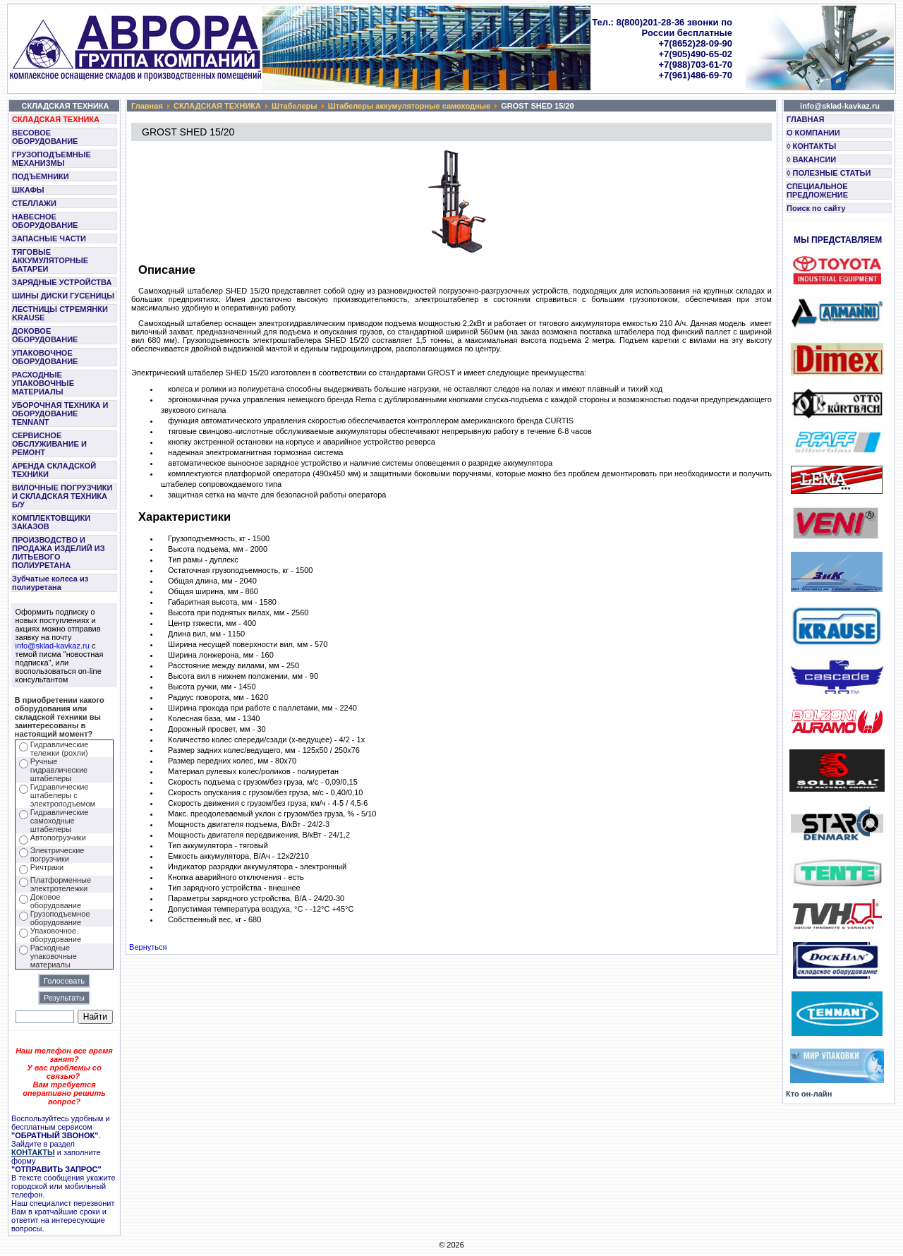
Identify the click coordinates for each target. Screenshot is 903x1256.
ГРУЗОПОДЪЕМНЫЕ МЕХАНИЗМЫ (51, 158)
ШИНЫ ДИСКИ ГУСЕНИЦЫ (63, 295)
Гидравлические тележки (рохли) (59, 748)
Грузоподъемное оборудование (60, 918)
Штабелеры (294, 106)
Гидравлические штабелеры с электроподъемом (62, 795)
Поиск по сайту (816, 208)
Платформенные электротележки (60, 884)
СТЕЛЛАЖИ (34, 203)
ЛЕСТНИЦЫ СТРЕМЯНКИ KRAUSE (60, 313)
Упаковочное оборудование (55, 934)
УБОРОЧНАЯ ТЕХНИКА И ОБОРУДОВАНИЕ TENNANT (60, 413)
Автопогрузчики (58, 837)
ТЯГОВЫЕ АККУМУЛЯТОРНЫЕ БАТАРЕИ (50, 260)
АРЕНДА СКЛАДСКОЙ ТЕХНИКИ (54, 469)
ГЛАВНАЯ (805, 119)
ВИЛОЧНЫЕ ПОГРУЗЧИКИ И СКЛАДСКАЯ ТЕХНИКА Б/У (62, 496)
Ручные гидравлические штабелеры (58, 770)
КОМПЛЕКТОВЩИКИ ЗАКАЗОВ (51, 522)
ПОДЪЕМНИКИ (40, 176)
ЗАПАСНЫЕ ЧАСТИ (49, 238)
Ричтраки (46, 867)
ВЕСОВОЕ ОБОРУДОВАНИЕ (45, 136)
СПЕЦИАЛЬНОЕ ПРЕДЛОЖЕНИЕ (817, 190)
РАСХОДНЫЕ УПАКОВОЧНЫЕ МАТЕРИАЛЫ (43, 383)
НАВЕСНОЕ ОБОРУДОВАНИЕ (45, 220)
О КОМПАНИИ (813, 132)
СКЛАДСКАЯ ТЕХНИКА (55, 119)
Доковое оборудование (55, 901)
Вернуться (147, 947)
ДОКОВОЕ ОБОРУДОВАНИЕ (45, 335)
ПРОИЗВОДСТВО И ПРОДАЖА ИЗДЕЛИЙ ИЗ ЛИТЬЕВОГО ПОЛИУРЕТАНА (58, 552)
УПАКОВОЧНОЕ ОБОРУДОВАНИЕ (45, 357)
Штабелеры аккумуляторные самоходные (409, 106)
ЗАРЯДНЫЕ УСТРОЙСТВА (61, 282)
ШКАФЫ (28, 190)
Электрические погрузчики (57, 854)
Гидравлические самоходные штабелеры (59, 820)
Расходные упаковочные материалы (53, 956)
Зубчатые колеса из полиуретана (50, 582)
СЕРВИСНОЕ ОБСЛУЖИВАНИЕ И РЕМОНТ (49, 444)
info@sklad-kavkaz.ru (53, 645)
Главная (147, 106)
